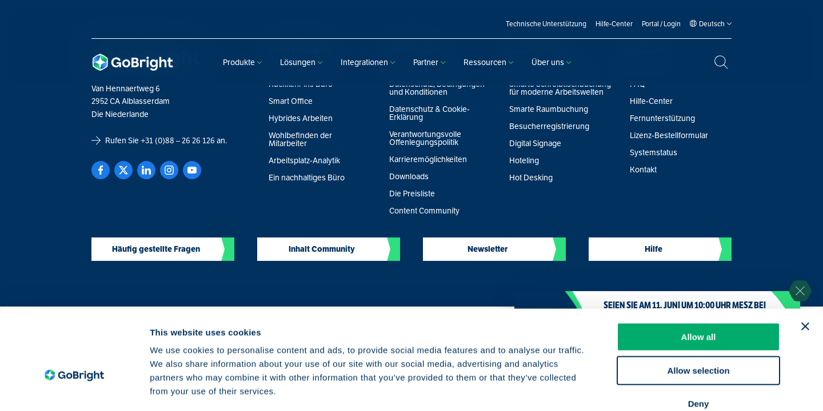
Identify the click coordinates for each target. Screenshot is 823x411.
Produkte (242, 62)
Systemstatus (653, 152)
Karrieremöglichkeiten (428, 159)
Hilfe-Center (651, 101)
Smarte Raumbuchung (548, 109)
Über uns (551, 62)
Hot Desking (531, 178)
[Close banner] (805, 261)
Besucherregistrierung (549, 126)
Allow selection (698, 305)
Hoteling (524, 160)
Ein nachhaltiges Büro (307, 178)
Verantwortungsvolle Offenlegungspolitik (425, 138)
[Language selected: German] (712, 24)
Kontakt (643, 170)
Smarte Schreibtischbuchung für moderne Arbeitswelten (560, 88)
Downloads (409, 176)
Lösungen (301, 62)
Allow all (698, 271)
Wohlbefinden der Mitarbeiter (300, 139)
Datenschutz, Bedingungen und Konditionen (437, 88)
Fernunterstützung (662, 118)
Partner (429, 62)
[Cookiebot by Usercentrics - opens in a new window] (74, 388)
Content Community (424, 211)
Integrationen (368, 62)
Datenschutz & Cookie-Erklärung (429, 113)
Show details (599, 388)
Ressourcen (488, 62)
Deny (698, 338)
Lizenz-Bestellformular (669, 135)
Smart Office (291, 101)
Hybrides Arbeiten (301, 118)
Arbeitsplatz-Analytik (304, 160)
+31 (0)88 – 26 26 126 (178, 140)
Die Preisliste (412, 194)
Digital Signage (535, 143)
